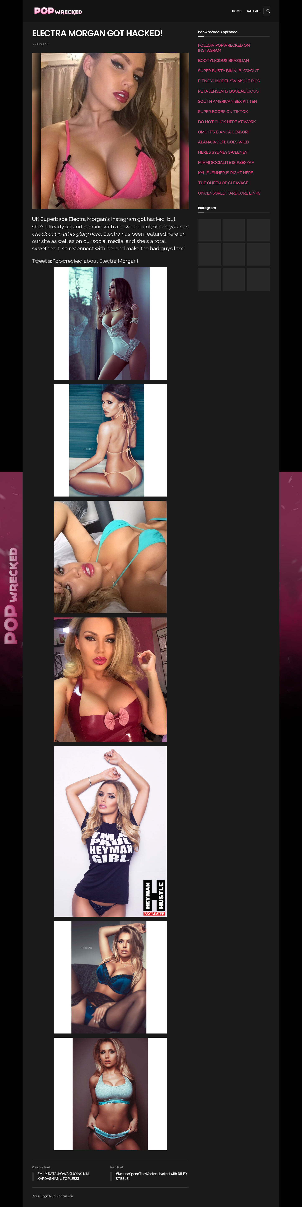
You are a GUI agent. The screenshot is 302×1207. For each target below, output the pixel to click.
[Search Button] (268, 11)
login (45, 1196)
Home (236, 11)
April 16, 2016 (40, 44)
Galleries (252, 11)
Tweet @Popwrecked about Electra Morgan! (85, 261)
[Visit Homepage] (58, 11)
